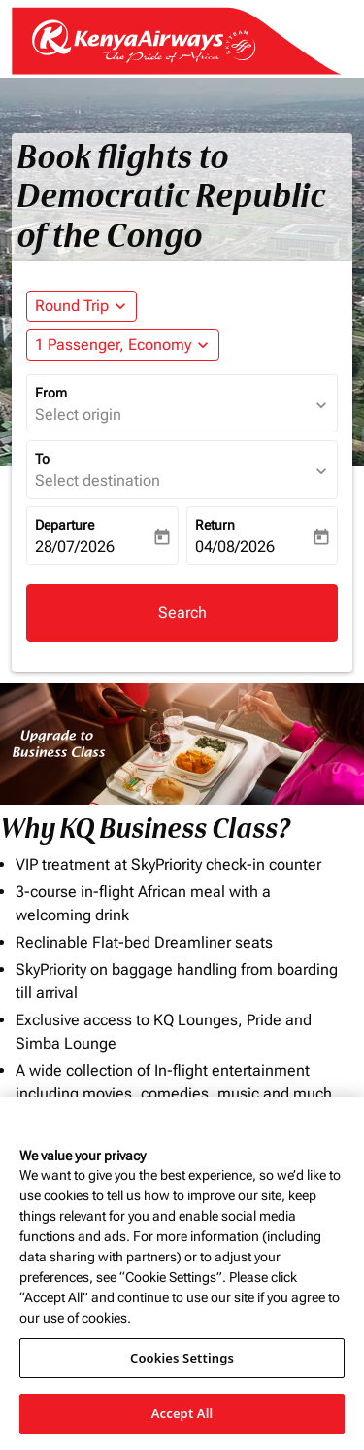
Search (182, 613)
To (42, 458)
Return (215, 525)
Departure (64, 525)
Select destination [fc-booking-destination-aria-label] (97, 480)
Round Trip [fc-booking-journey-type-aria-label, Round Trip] (72, 305)
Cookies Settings (182, 1357)
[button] (122, 345)
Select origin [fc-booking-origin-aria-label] (78, 414)
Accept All (182, 1413)
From (51, 392)
